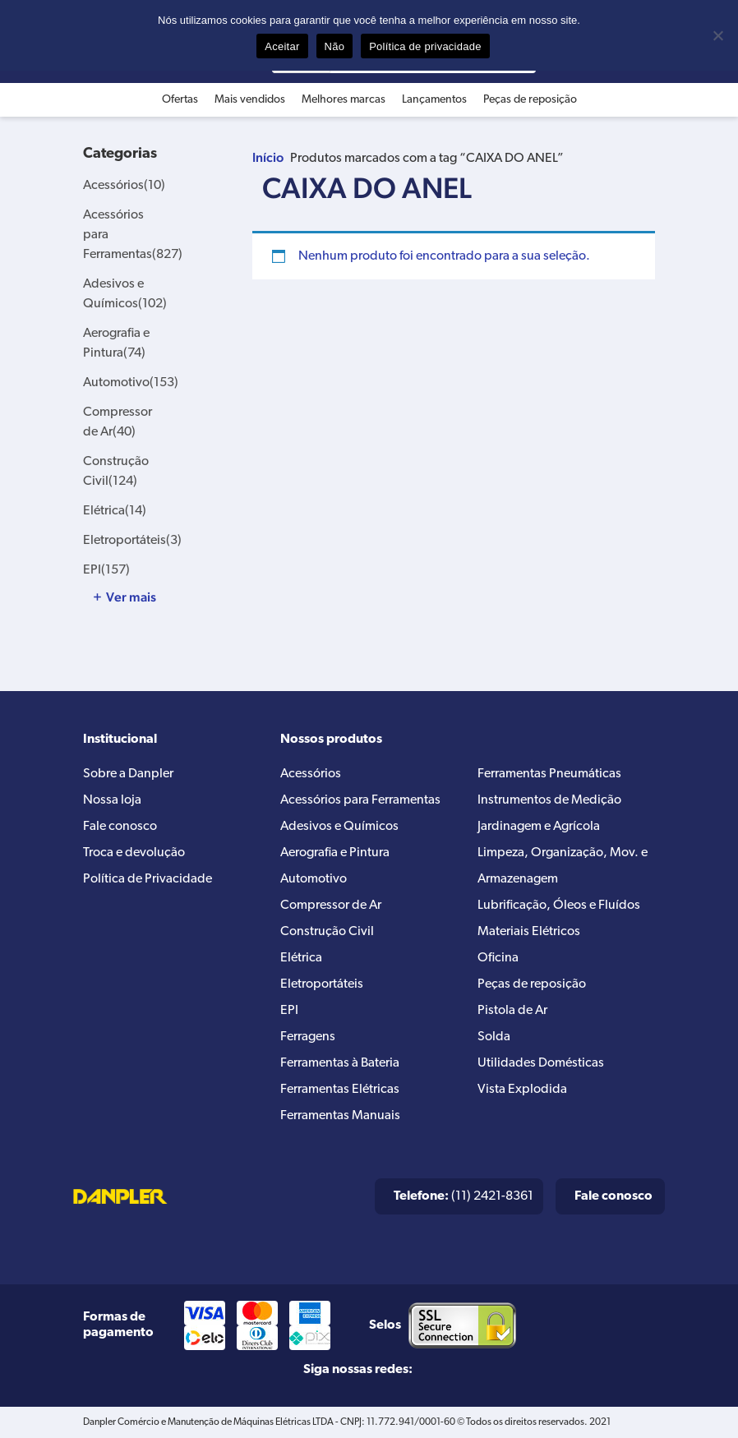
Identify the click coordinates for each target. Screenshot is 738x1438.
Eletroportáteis (132, 540)
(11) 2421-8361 (463, 1196)
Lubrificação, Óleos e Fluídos (558, 905)
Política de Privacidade (147, 879)
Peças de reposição (530, 100)
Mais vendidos (249, 100)
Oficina (498, 958)
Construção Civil (327, 931)
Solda (493, 1037)
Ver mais (131, 597)
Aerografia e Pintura (335, 853)
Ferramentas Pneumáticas (549, 774)
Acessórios (124, 185)
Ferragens (307, 1037)
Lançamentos (434, 100)
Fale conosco (120, 826)
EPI (106, 570)
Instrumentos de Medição (549, 800)
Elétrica (114, 511)
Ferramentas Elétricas (339, 1089)
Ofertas (180, 100)
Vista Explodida (522, 1089)
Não (335, 46)
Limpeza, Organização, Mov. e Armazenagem (562, 866)
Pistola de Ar (512, 1010)
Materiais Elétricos (528, 931)
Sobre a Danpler (128, 774)
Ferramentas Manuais (340, 1115)
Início (268, 157)
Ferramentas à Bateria (339, 1063)
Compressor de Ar (330, 905)
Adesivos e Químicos (339, 826)
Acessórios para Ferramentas (360, 800)
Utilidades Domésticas (540, 1063)
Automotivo (130, 382)
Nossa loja (112, 800)
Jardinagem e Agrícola (538, 826)
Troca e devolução (134, 853)
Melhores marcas (343, 100)
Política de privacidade (425, 46)
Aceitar (282, 46)
